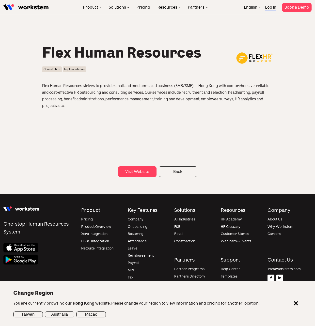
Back (177, 171)
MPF (131, 270)
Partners (196, 7)
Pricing (143, 7)
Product (90, 7)
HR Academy (231, 219)
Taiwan (28, 314)
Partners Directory (189, 276)
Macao (91, 314)
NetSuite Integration (97, 248)
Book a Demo (296, 7)
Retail (178, 234)
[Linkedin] (279, 278)
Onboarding (137, 226)
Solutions (117, 7)
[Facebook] (271, 278)
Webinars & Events (236, 241)
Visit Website (137, 171)
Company (135, 219)
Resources (167, 7)
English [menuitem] (250, 7)
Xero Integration (94, 234)
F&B (177, 226)
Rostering (135, 234)
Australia (59, 314)
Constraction (184, 241)
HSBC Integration (95, 241)
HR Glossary (230, 226)
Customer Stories (235, 234)
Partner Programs (189, 269)
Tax (130, 277)
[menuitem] (252, 7)
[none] (252, 7)
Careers (274, 234)
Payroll (133, 263)
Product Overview (96, 226)
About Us (275, 219)
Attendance (137, 241)
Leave (132, 248)
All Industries (184, 219)
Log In (270, 7)
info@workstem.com (284, 269)
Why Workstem (280, 226)
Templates (229, 276)
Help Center (230, 269)
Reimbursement (141, 255)
